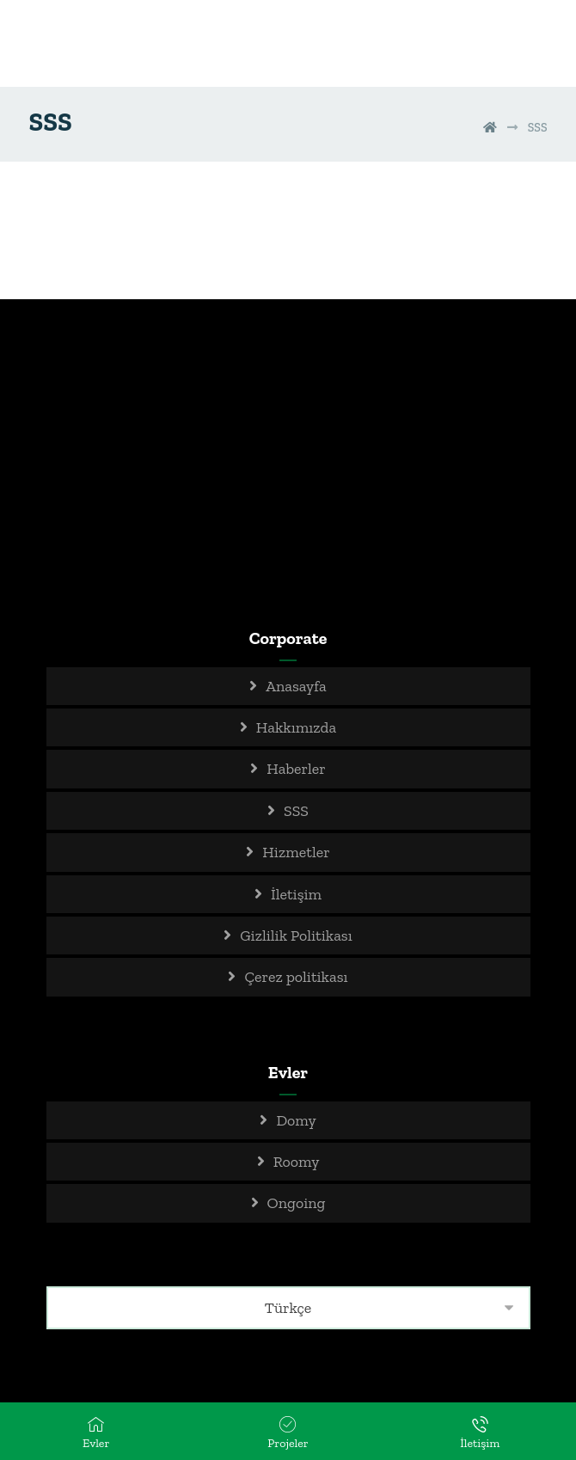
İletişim (296, 894)
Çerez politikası (295, 976)
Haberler (296, 768)
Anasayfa (296, 686)
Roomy (296, 1161)
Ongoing (296, 1202)
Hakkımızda (296, 727)
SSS (296, 810)
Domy (296, 1120)
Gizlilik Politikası (296, 935)
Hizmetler (295, 852)
